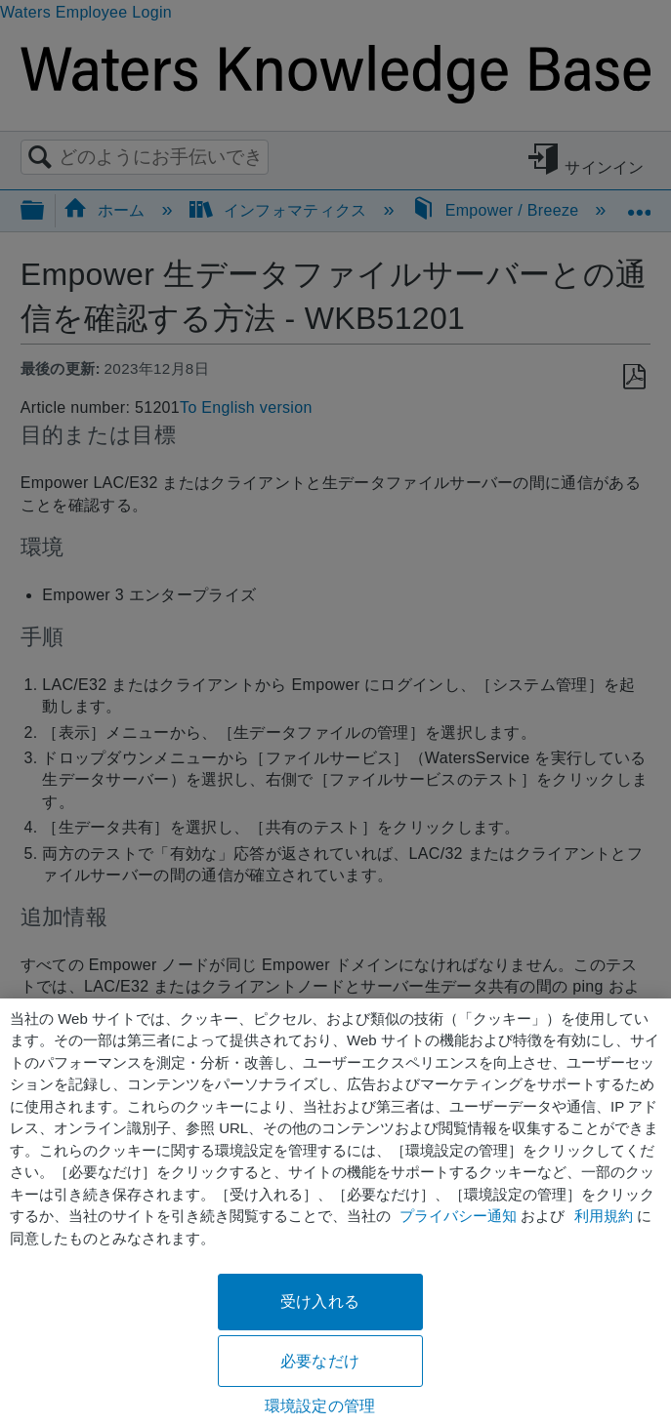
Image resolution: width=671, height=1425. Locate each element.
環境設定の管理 (320, 1406)
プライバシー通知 (458, 1215)
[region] (335, 1211)
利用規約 (603, 1215)
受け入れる (319, 1301)
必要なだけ (319, 1361)
